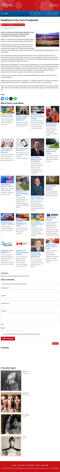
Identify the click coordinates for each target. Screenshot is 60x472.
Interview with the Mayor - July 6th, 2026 (37, 187)
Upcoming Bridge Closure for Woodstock (52, 183)
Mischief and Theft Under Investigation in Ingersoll (22, 186)
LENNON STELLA (26, 373)
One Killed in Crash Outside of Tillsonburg (7, 219)
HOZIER (24, 416)
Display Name (5, 288)
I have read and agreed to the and (21, 334)
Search (55, 343)
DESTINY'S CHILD (26, 395)
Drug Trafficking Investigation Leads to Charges (37, 220)
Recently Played (9, 368)
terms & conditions (34, 334)
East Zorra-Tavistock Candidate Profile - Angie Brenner (22, 113)
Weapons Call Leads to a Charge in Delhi (7, 111)
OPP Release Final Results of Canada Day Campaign (37, 112)
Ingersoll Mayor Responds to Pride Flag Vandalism (37, 150)
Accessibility (44, 465)
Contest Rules (21, 465)
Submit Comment (8, 338)
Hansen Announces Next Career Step (52, 116)
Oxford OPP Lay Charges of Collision (7, 181)
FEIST (23, 438)
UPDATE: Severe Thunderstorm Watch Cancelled (22, 247)
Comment (4, 311)
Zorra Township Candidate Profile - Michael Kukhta (37, 248)
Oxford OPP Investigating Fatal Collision (22, 219)
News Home (6, 24)
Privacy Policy (30, 465)
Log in (3, 284)
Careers (14, 465)
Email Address (5, 303)
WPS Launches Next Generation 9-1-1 (22, 144)
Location (3, 295)
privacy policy (23, 334)
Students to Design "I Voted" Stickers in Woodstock (7, 145)
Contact (38, 465)
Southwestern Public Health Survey (7, 246)
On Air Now (54, 5)
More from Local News (18, 24)
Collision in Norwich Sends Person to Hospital (52, 146)
